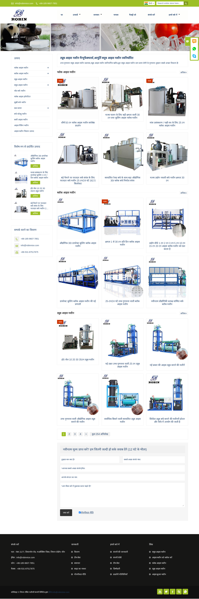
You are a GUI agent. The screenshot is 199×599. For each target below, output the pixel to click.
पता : (13, 552)
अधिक (35, 166)
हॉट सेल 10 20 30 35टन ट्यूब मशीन (38, 190)
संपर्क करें (151, 15)
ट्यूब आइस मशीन (20, 79)
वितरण (77, 552)
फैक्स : (13, 569)
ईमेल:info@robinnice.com (59, 592)
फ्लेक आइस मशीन (21, 68)
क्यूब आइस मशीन (21, 85)
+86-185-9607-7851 (48, 3)
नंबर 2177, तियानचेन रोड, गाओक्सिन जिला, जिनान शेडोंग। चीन (40, 552)
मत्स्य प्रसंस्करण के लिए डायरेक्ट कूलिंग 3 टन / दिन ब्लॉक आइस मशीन (39, 175)
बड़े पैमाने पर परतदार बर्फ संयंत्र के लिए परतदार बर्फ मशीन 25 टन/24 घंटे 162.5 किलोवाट (39, 206)
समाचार (98, 15)
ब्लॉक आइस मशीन (21, 74)
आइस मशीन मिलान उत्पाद (24, 131)
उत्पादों (77, 15)
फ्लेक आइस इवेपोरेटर (22, 97)
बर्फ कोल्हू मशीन (20, 114)
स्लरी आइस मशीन (21, 120)
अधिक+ (183, 73)
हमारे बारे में (174, 15)
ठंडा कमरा (18, 108)
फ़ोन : (13, 563)
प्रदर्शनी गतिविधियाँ (120, 574)
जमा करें (66, 513)
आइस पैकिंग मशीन (21, 125)
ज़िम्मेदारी (116, 569)
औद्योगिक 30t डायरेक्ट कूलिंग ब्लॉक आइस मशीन (39, 159)
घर (62, 15)
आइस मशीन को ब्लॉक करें (162, 558)
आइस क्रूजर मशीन (159, 574)
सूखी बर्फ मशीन (20, 102)
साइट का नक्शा (80, 569)
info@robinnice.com (24, 3)
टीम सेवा (77, 558)
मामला (116, 15)
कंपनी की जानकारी (120, 552)
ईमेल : (13, 558)
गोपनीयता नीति (80, 574)
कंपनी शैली (117, 558)
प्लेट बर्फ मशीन (20, 91)
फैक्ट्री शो (132, 15)
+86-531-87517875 (29, 252)
